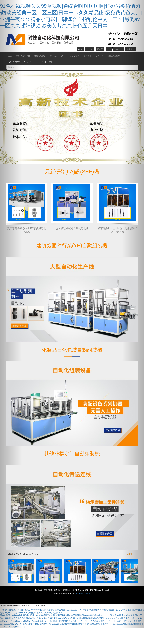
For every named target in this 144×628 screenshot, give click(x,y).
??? (109, 49)
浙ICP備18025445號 (83, 593)
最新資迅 (87, 56)
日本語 (100, 49)
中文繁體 (48, 62)
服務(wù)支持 (73, 56)
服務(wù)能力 (40, 56)
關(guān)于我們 (23, 56)
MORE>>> (131, 554)
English (89, 49)
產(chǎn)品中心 (56, 56)
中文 (80, 49)
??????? (118, 49)
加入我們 (100, 56)
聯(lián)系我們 (114, 56)
